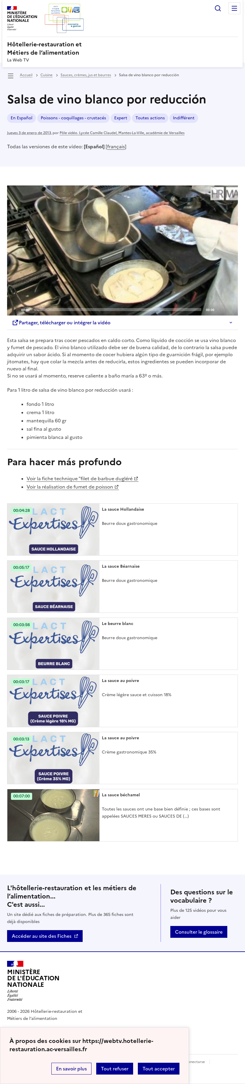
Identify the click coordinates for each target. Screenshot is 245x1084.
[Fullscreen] (230, 309)
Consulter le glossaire (199, 931)
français (116, 146)
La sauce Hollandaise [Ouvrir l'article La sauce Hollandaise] (123, 509)
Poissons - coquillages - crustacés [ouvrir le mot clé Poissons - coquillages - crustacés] (73, 118)
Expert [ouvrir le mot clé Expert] (120, 118)
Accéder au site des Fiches (41, 936)
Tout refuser (114, 1068)
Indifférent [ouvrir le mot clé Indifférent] (184, 118)
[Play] (122, 250)
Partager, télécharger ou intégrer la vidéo (61, 322)
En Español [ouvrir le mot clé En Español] (21, 118)
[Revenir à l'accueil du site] (33, 981)
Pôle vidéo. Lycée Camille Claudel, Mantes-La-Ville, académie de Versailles (122, 133)
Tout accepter (159, 1068)
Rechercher (218, 8)
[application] (122, 250)
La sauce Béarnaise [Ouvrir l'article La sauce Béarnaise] (121, 566)
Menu (234, 8)
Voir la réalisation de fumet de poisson (70, 486)
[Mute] (220, 309)
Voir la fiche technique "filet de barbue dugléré (80, 478)
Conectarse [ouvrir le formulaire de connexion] (195, 1062)
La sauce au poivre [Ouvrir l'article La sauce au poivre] (120, 681)
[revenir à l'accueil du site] (122, 48)
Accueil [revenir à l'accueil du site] (26, 75)
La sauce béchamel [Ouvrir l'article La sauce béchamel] (121, 795)
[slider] (117, 309)
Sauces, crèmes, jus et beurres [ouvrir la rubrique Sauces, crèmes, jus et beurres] (86, 75)
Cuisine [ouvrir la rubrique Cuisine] (46, 75)
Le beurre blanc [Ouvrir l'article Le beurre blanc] (117, 624)
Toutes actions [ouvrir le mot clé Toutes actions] (150, 118)
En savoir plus (71, 1068)
